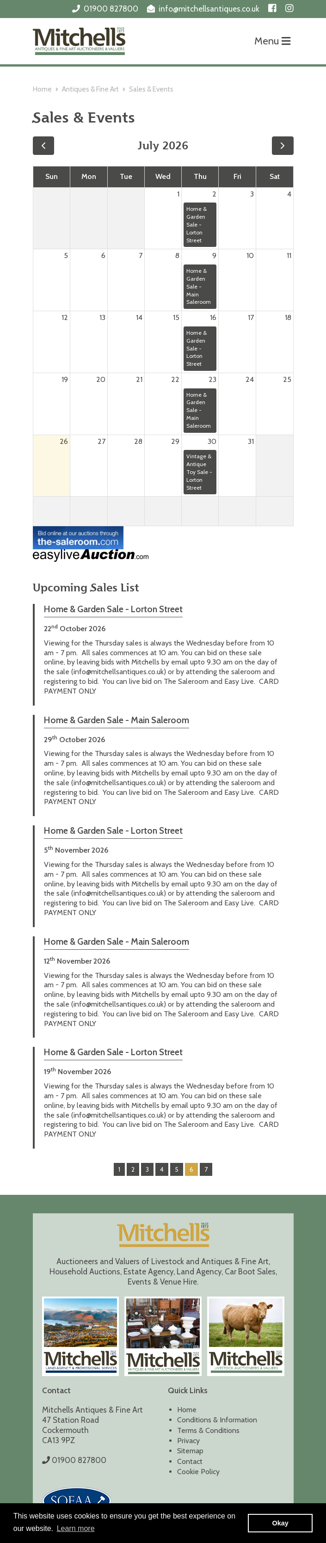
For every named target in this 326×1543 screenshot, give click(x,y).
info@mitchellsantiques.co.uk (209, 8)
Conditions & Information (217, 1419)
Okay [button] (280, 1523)
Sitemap (190, 1450)
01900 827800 (111, 8)
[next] (283, 145)
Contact (190, 1461)
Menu (272, 41)
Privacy (188, 1440)
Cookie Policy (198, 1471)
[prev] (44, 145)
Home (42, 89)
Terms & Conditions (208, 1430)
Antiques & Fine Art (90, 89)
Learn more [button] (76, 1528)
